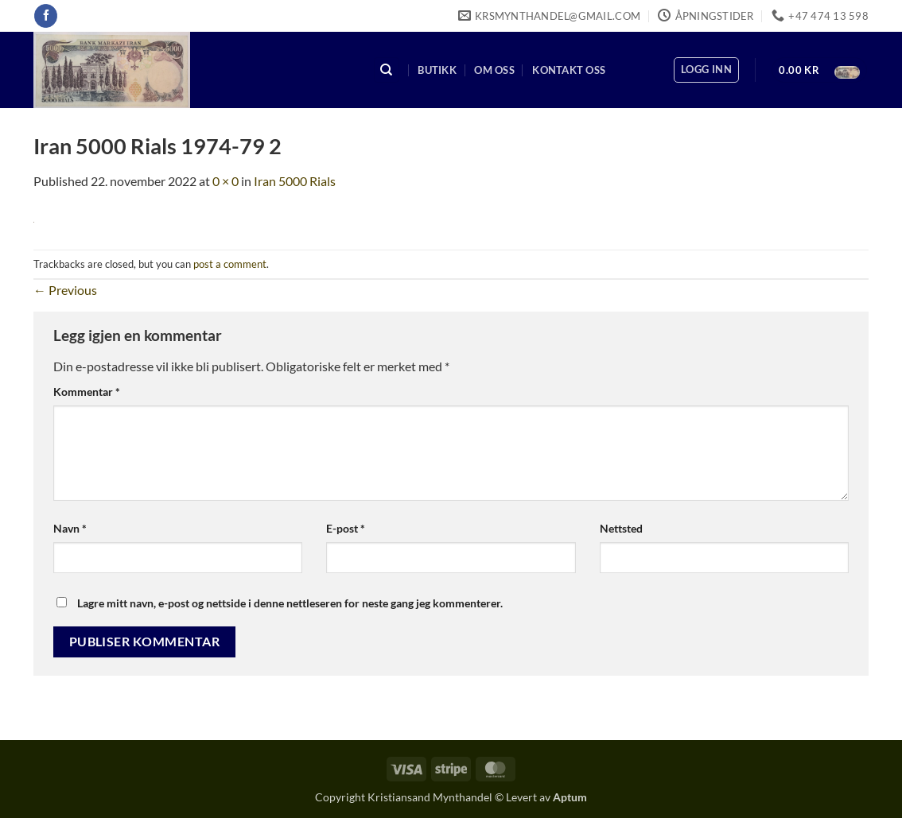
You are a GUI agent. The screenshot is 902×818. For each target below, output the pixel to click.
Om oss (494, 70)
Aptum (570, 797)
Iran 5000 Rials (295, 180)
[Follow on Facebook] (45, 16)
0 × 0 (225, 180)
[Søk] (386, 70)
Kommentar (86, 391)
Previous (65, 289)
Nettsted (621, 528)
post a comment (229, 264)
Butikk (437, 70)
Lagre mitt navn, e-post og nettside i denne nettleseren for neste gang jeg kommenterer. (290, 603)
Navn (70, 528)
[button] (706, 70)
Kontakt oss (568, 70)
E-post (345, 528)
